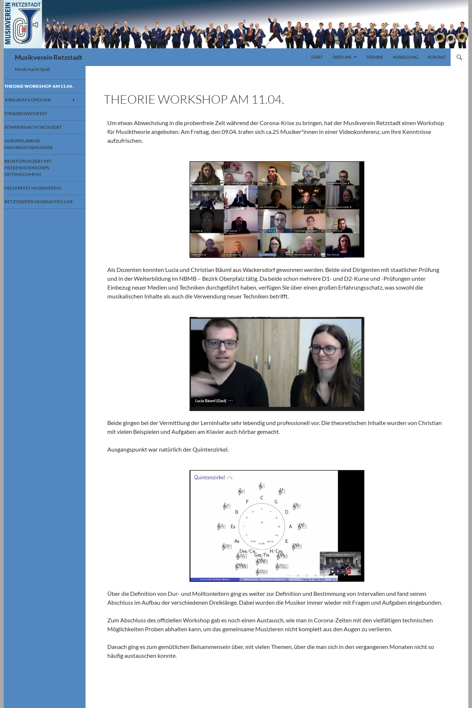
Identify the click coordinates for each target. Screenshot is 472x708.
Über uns (341, 57)
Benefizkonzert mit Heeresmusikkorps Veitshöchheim (36, 173)
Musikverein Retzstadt (48, 57)
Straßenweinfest (34, 120)
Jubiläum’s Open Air (35, 106)
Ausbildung (405, 57)
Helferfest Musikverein (40, 193)
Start (317, 57)
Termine (374, 57)
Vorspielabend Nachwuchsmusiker (37, 150)
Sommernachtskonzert (41, 133)
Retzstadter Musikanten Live (41, 210)
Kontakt (437, 57)
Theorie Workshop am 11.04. (40, 89)
